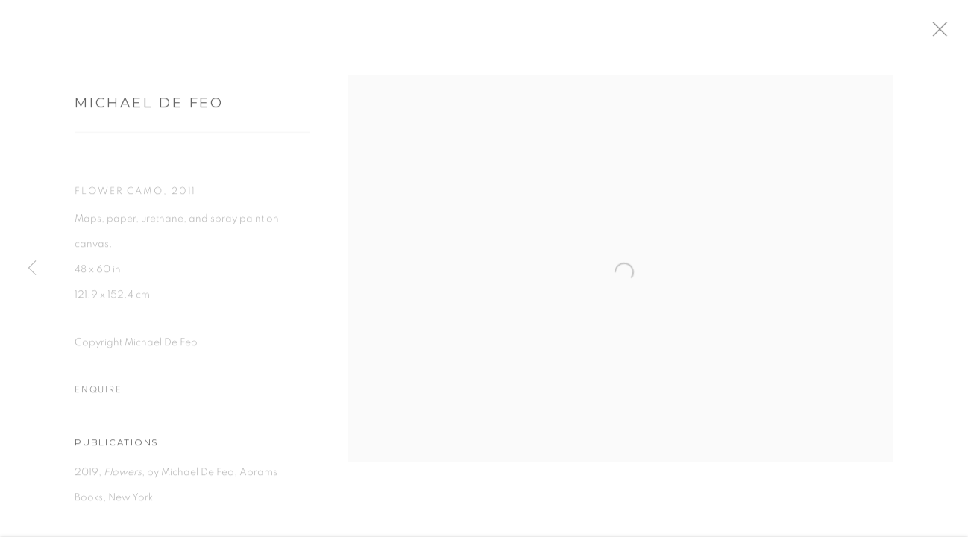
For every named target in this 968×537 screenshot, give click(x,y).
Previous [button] (32, 268)
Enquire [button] (98, 396)
